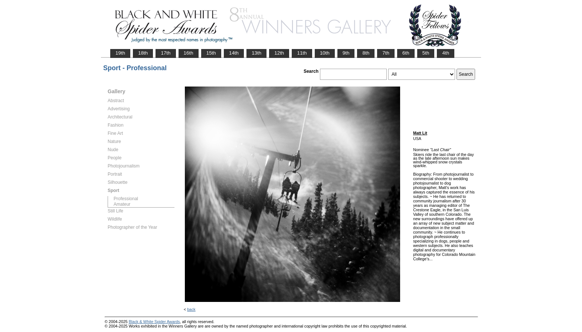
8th (365, 53)
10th (325, 53)
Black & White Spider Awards (154, 321)
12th (279, 53)
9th (346, 53)
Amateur (122, 204)
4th (445, 53)
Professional (126, 198)
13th (256, 53)
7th (385, 53)
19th (120, 53)
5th (426, 53)
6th (405, 53)
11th (302, 53)
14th (234, 53)
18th (143, 53)
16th (188, 53)
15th (211, 53)
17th (165, 53)
